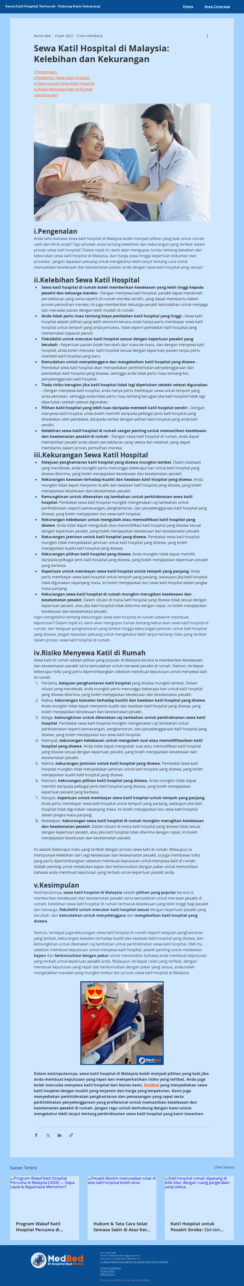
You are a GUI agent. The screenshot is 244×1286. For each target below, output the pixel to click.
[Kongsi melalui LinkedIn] (59, 1135)
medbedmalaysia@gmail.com (124, 1255)
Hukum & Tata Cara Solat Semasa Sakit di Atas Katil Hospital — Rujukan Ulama (121, 1227)
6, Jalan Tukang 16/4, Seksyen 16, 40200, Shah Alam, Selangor (134, 1261)
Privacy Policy (107, 1271)
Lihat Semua (224, 1167)
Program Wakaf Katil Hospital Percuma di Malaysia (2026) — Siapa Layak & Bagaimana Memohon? (41, 1227)
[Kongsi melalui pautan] (71, 1135)
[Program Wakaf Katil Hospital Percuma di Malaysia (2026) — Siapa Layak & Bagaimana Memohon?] (44, 1195)
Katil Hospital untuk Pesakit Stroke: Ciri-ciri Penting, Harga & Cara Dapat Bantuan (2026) (195, 1227)
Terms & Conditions (110, 1268)
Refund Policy (107, 1274)
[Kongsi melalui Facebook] (36, 1135)
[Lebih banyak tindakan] (207, 35)
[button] (217, 6)
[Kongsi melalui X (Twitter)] (48, 1135)
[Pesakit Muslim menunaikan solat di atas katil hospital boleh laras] (122, 1195)
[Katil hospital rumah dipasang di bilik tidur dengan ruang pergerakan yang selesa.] (199, 1195)
